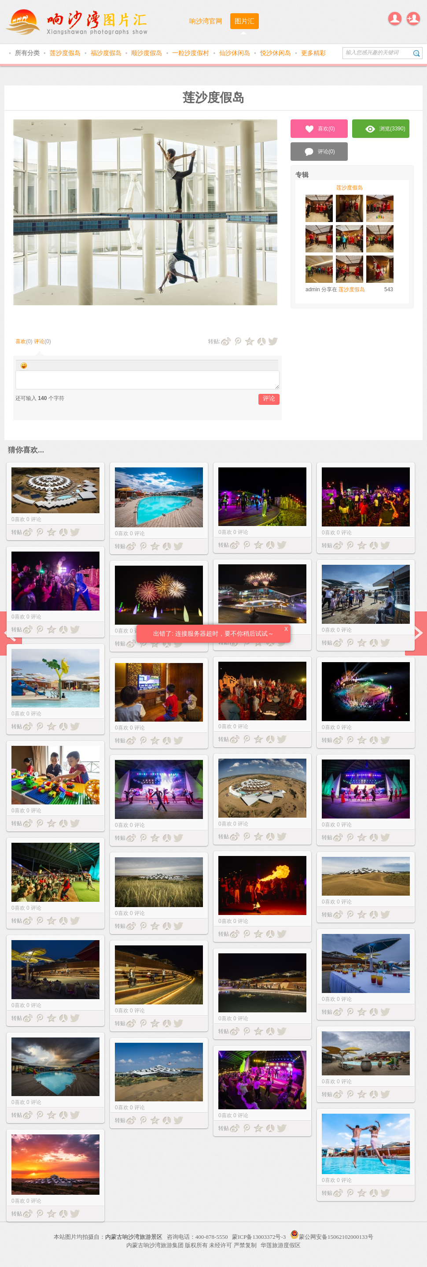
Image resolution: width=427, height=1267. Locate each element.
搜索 (417, 53)
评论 (39, 341)
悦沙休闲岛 (276, 52)
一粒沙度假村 (191, 52)
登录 (394, 18)
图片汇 (244, 21)
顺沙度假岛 (147, 52)
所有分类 (28, 52)
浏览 (385, 129)
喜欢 (20, 341)
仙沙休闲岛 (235, 52)
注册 (413, 18)
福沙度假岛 (107, 52)
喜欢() (319, 129)
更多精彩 (313, 52)
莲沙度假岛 (66, 52)
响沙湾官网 (205, 21)
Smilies (23, 365)
